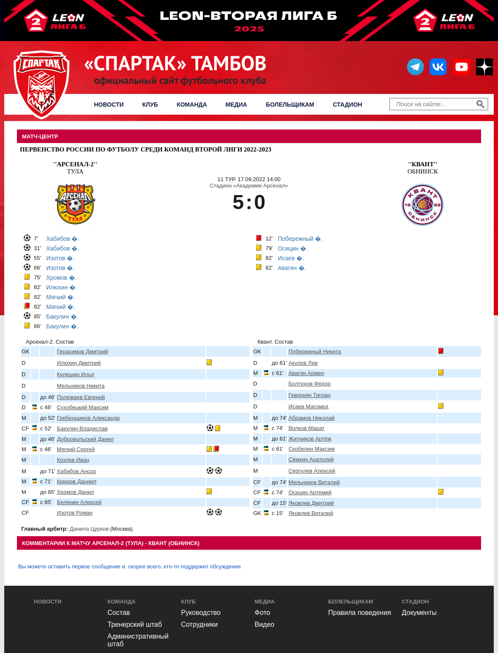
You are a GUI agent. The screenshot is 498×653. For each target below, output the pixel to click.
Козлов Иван (73, 460)
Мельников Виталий (314, 482)
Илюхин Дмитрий (79, 363)
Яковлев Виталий (310, 513)
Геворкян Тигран (309, 395)
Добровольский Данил (85, 439)
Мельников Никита (81, 386)
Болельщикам (290, 104)
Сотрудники (199, 624)
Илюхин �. (61, 287)
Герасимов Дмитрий (82, 351)
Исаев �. (291, 258)
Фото (262, 612)
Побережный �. (300, 238)
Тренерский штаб (135, 624)
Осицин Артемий (310, 492)
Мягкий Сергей (75, 449)
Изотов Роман (74, 513)
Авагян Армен (306, 373)
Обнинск (422, 168)
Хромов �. (61, 277)
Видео (264, 624)
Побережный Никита (314, 351)
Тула (75, 168)
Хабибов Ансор (76, 471)
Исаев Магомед (308, 406)
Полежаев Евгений (81, 397)
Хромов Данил (75, 492)
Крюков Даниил (76, 481)
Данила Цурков (89, 529)
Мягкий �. (60, 297)
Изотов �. (60, 258)
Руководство (201, 612)
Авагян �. (292, 268)
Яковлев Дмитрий (311, 503)
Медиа (236, 104)
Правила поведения (359, 612)
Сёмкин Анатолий (311, 459)
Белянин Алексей (79, 502)
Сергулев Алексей (311, 471)
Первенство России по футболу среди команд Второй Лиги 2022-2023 (145, 149)
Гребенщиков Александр (88, 418)
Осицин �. (293, 248)
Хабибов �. (62, 238)
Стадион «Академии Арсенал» (249, 185)
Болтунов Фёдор (309, 383)
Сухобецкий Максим (82, 407)
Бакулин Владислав (82, 428)
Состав (119, 612)
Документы (419, 612)
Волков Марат (306, 428)
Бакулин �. (62, 316)
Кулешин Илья (75, 374)
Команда (192, 104)
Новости (109, 104)
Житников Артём (309, 438)
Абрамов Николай (311, 418)
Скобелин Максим (311, 449)
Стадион (347, 104)
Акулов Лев (303, 363)
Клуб (150, 104)
